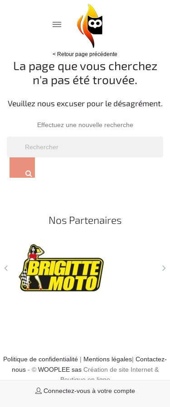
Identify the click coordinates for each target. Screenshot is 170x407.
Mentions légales (107, 359)
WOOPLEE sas (60, 369)
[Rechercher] (85, 147)
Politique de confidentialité (40, 359)
